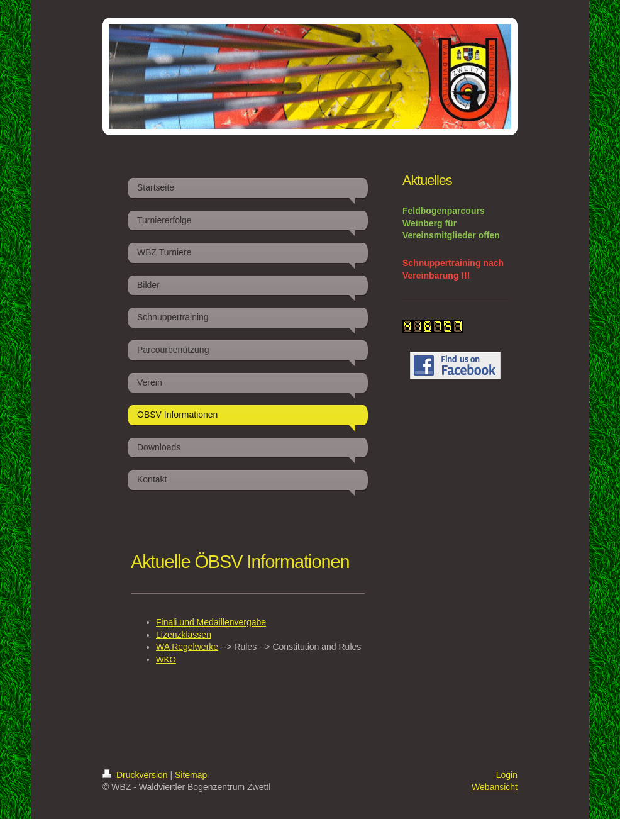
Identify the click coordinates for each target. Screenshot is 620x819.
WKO (166, 659)
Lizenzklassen (183, 635)
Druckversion (136, 775)
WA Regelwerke (187, 647)
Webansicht (495, 787)
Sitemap (191, 775)
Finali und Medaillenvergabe (211, 622)
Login (507, 775)
